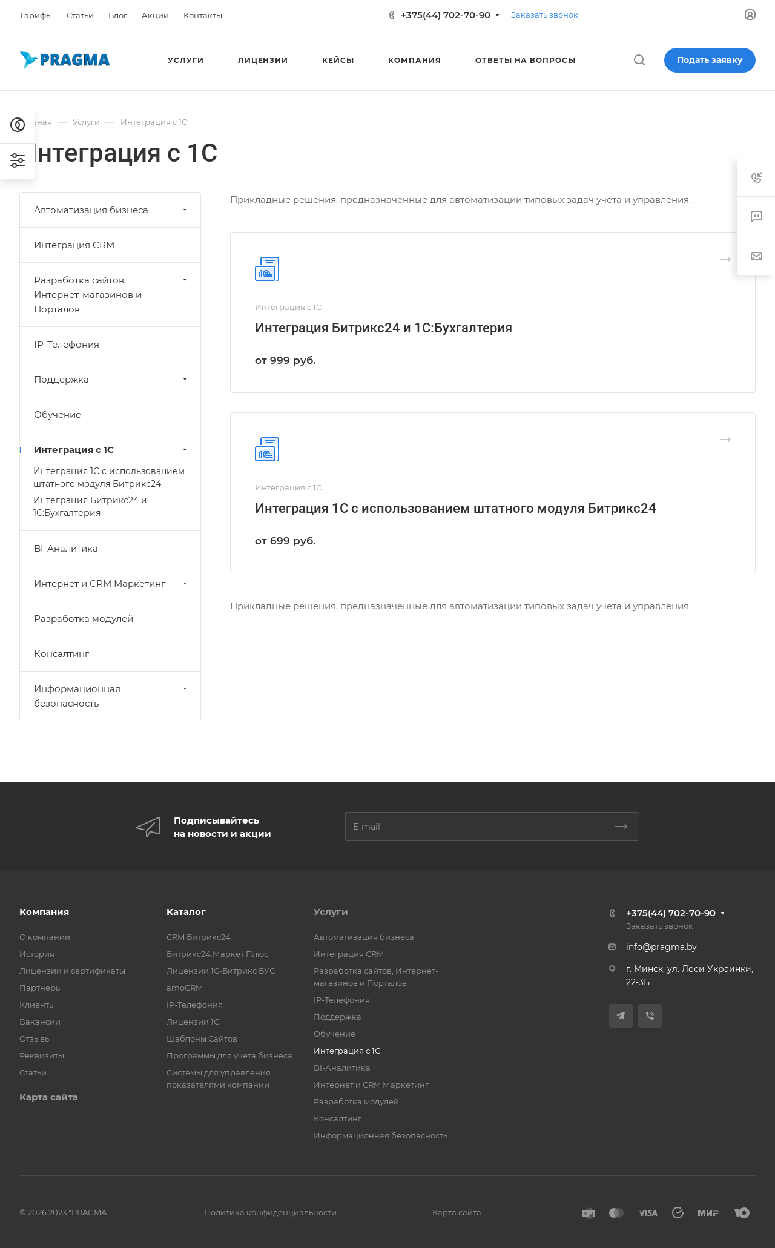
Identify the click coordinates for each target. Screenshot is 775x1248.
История (36, 954)
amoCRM (185, 987)
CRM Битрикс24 (199, 937)
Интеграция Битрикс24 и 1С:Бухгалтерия (383, 327)
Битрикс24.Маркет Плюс (217, 954)
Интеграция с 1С (112, 449)
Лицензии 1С (193, 1021)
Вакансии (40, 1021)
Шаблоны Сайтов (202, 1038)
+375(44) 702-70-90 (445, 15)
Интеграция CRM (74, 245)
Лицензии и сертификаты (72, 971)
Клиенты (37, 1004)
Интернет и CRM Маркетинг (112, 583)
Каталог (186, 911)
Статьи (33, 1072)
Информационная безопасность (112, 696)
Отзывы (35, 1038)
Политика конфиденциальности (270, 1212)
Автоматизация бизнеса (112, 210)
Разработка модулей (83, 618)
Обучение (57, 414)
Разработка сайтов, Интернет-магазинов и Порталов (112, 294)
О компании (44, 937)
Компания (44, 911)
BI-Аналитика (66, 548)
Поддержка (112, 379)
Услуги (331, 911)
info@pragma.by (661, 947)
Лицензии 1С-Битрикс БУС (221, 971)
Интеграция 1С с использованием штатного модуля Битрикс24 (455, 508)
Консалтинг (61, 653)
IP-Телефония (66, 344)
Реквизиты (41, 1055)
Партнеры (40, 987)
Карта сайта (48, 1097)
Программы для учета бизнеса (229, 1055)
